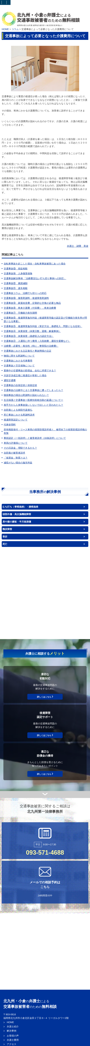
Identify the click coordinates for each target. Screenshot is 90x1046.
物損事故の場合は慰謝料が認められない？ (26, 395)
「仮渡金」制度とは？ (16, 457)
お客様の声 (13, 1035)
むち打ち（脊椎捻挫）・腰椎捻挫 (20, 506)
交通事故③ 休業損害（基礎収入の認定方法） (29, 336)
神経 (64, 608)
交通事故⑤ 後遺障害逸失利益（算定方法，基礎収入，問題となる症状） (43, 326)
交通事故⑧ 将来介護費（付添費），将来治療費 (30, 308)
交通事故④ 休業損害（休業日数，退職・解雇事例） (32, 331)
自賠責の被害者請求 (14, 452)
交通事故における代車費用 (18, 360)
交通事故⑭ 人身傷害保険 (18, 273)
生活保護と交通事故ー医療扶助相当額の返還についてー (33, 400)
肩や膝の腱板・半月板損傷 (17, 521)
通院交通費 (10, 380)
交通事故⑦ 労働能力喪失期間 (20, 312)
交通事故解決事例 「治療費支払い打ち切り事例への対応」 (35, 278)
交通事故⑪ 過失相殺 (16, 288)
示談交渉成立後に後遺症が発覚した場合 (25, 375)
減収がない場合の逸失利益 (18, 462)
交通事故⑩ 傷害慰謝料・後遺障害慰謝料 (26, 298)
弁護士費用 (13, 1040)
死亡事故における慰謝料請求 (19, 414)
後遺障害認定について (16, 419)
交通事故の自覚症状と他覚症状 (20, 385)
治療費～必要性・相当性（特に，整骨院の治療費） (31, 346)
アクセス (11, 1044)
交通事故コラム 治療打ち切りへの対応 (25, 293)
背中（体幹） (69, 584)
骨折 (5, 536)
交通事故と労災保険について (19, 365)
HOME (5, 29)
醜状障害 (7, 529)
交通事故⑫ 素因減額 (16, 283)
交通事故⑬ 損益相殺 (16, 268)
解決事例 (11, 1030)
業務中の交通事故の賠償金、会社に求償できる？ (30, 370)
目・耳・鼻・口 (67, 573)
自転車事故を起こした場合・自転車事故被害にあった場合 (35, 263)
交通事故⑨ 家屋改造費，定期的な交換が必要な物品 (32, 303)
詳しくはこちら (44, 697)
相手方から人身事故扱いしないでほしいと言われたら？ (33, 405)
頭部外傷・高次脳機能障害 (17, 514)
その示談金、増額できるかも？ (20, 447)
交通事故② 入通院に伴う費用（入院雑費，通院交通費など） (37, 341)
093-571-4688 (45, 852)
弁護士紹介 (13, 1026)
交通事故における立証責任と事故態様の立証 (27, 350)
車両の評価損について (16, 443)
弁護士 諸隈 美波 (77, 246)
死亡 (5, 544)
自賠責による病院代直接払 (18, 409)
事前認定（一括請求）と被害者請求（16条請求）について (35, 438)
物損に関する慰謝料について (19, 355)
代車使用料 (10, 424)
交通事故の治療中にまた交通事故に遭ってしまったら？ (33, 390)
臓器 (62, 597)
